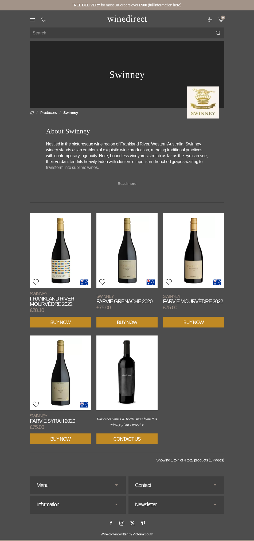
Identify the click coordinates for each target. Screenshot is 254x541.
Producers (48, 112)
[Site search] (127, 32)
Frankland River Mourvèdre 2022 (52, 299)
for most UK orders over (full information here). (127, 5)
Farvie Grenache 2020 (124, 299)
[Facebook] (111, 523)
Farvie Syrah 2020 (52, 419)
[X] (132, 523)
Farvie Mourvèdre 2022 (193, 299)
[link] (221, 19)
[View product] (60, 250)
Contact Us (126, 439)
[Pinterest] (143, 523)
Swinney (70, 112)
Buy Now (60, 322)
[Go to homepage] (127, 18)
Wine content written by (127, 534)
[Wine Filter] (210, 19)
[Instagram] (121, 523)
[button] (33, 20)
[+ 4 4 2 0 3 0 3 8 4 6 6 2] (43, 19)
